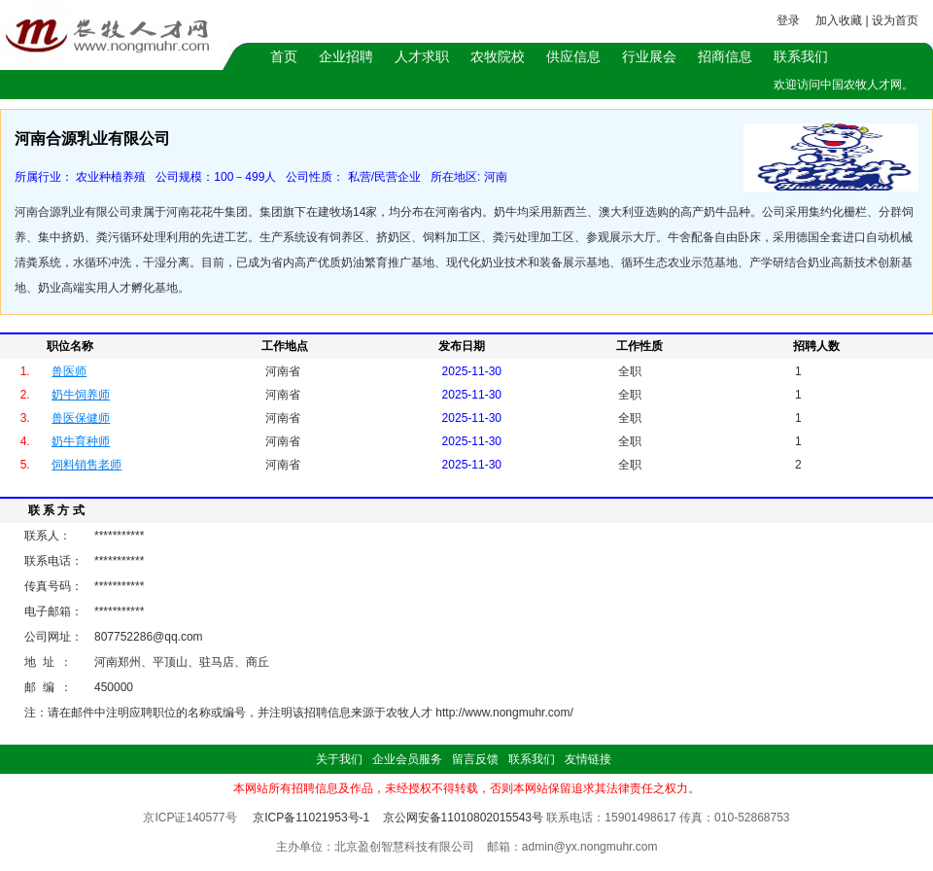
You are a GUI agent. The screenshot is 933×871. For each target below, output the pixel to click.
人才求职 (422, 56)
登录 (788, 20)
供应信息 (573, 56)
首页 (283, 56)
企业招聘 (346, 56)
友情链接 (588, 759)
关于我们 (339, 759)
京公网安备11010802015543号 (463, 817)
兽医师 (69, 371)
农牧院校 (497, 56)
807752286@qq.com (148, 637)
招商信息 (725, 56)
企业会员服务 (407, 759)
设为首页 (895, 20)
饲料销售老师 (86, 464)
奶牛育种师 (81, 441)
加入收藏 (838, 20)
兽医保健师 (81, 418)
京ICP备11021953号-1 (311, 817)
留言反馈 (475, 759)
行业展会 (649, 56)
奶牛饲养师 (81, 394)
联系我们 (801, 56)
